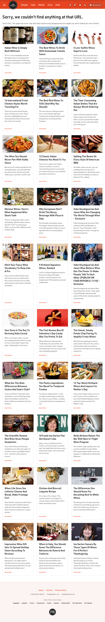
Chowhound (40, 603)
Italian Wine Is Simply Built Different (16, 49)
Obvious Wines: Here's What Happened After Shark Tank (17, 212)
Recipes (24, 5)
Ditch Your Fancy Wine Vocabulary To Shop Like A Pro (17, 268)
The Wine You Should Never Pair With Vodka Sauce (16, 159)
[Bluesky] (80, 5)
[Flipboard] (75, 5)
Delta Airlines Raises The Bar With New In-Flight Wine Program (87, 438)
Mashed (56, 603)
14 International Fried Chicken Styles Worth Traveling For (16, 103)
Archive (49, 590)
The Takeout (88, 603)
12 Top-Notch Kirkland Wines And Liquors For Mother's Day (85, 386)
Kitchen (41, 5)
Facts (50, 5)
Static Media (39, 594)
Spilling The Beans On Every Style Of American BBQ (86, 159)
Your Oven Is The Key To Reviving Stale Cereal (17, 332)
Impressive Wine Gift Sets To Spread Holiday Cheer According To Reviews (17, 549)
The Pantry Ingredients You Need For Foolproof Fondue (51, 386)
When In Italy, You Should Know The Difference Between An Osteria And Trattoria (52, 549)
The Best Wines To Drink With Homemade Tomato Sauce (52, 51)
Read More (8, 73)
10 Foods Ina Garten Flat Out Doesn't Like (52, 437)
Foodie (49, 603)
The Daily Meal (77, 603)
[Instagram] (70, 5)
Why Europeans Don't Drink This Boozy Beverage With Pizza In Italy (51, 213)
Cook (33, 5)
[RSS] (85, 5)
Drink (57, 5)
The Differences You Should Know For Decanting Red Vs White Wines (86, 493)
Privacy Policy (60, 590)
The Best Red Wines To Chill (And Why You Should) (51, 103)
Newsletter (95, 5)
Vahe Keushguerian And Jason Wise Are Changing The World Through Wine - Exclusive (87, 213)
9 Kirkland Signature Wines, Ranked (50, 266)
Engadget (16, 603)
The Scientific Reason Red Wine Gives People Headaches (17, 438)
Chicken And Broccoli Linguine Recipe (50, 490)
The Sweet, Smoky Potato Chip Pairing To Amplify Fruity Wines (85, 333)
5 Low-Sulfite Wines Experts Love (84, 49)
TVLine (32, 603)
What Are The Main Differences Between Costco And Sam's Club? (17, 386)
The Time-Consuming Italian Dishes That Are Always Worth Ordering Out (86, 105)
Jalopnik (24, 603)
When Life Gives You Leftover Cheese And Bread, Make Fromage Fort (16, 493)
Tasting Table (65, 603)
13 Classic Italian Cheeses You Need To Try (52, 158)
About (41, 590)
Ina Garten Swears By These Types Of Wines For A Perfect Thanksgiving (85, 549)
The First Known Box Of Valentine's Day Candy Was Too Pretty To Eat (51, 333)
